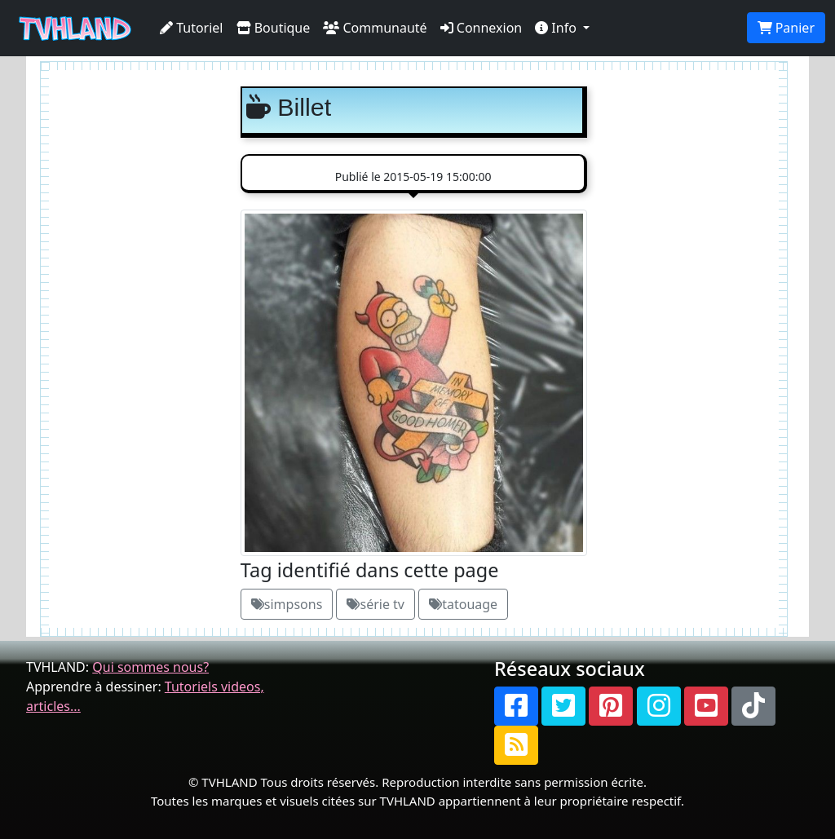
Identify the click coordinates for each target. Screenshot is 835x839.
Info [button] (557, 28)
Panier (786, 28)
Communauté (374, 28)
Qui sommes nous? (150, 667)
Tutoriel (191, 28)
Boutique (273, 28)
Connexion (481, 28)
